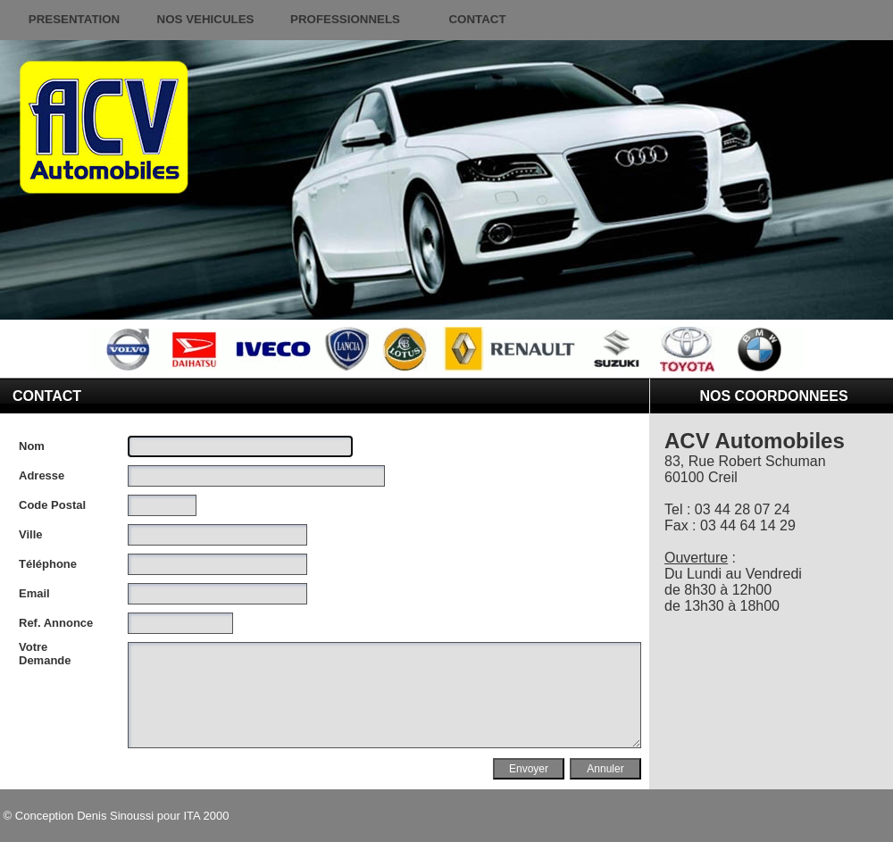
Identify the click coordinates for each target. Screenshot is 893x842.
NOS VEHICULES (206, 19)
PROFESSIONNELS (345, 19)
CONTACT (476, 19)
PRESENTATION (74, 19)
